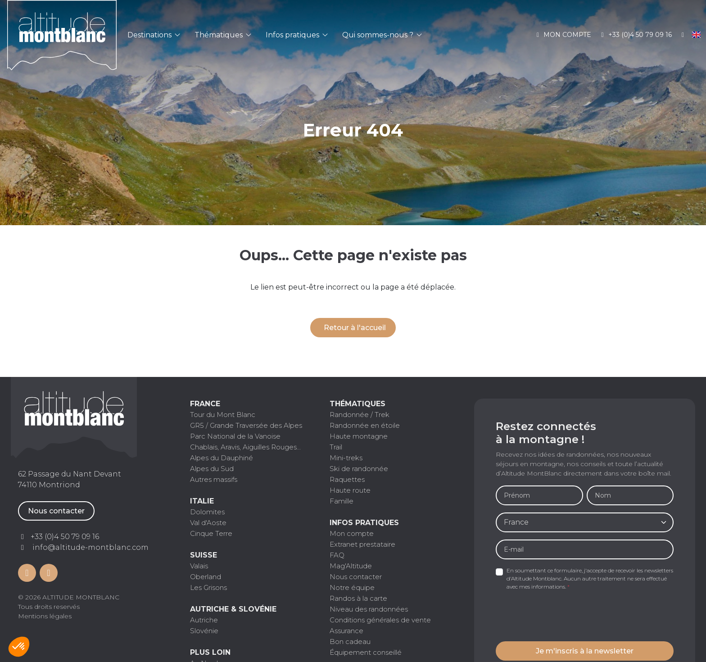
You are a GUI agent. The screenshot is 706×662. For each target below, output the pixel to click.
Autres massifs (213, 479)
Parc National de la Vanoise (235, 436)
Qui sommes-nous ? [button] (382, 35)
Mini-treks (346, 457)
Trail (336, 447)
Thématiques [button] (223, 35)
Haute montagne (359, 436)
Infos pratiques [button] (297, 35)
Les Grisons (208, 587)
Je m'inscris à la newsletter (585, 651)
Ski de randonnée (359, 468)
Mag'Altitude (351, 566)
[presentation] (564, 616)
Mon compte (563, 35)
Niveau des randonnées (369, 609)
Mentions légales (45, 616)
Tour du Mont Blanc (222, 414)
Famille (341, 501)
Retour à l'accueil (355, 327)
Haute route (350, 490)
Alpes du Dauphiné (221, 457)
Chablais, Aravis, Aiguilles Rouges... (245, 447)
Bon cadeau (350, 641)
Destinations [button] (153, 35)
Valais (199, 566)
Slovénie (204, 630)
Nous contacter (56, 511)
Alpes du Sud (212, 468)
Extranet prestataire (362, 544)
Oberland (205, 576)
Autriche (204, 620)
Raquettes (347, 479)
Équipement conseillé (366, 652)
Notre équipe (352, 587)
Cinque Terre (211, 533)
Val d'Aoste (208, 522)
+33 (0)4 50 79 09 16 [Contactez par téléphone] (65, 536)
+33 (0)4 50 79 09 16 (635, 35)
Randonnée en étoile (365, 425)
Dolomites (207, 512)
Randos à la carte (358, 598)
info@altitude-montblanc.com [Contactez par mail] (90, 547)
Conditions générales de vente (380, 620)
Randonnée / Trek (359, 414)
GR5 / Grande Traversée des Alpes (246, 425)
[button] (19, 646)
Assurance (346, 630)
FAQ (337, 555)
